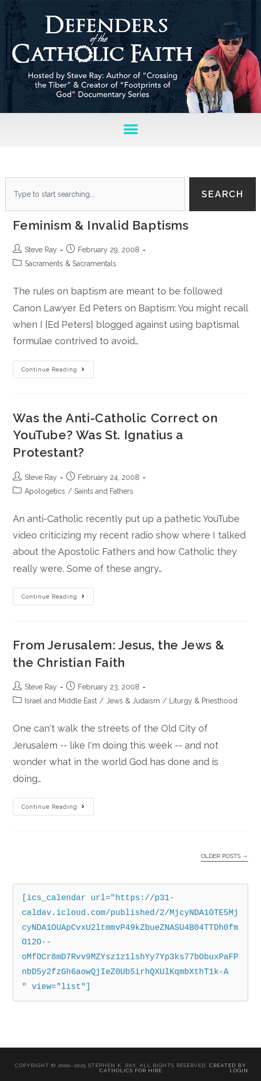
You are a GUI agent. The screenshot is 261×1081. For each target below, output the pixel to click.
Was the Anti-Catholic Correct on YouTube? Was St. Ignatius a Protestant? (115, 435)
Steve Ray (41, 250)
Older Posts (224, 856)
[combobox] (95, 194)
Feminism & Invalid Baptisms (100, 225)
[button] (130, 129)
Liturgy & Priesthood (203, 701)
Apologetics (45, 491)
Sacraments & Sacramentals (70, 263)
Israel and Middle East (61, 701)
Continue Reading (58, 367)
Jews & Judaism (133, 701)
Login (239, 1070)
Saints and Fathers (103, 491)
